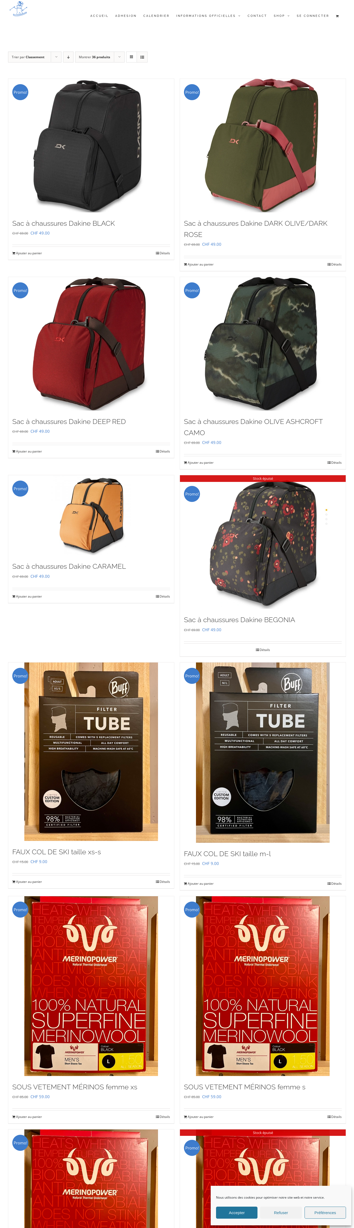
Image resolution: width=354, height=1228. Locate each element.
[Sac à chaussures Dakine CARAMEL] (91, 515)
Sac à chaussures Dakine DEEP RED (69, 422)
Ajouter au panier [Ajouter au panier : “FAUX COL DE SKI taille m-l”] (201, 883)
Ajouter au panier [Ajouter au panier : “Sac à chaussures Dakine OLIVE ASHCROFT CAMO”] (201, 462)
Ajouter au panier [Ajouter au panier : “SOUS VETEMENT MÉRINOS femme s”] (201, 1116)
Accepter (237, 1212)
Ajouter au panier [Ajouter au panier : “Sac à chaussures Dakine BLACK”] (29, 253)
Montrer (94, 57)
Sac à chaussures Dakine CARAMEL (69, 566)
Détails (165, 253)
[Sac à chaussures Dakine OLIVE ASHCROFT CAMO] (263, 344)
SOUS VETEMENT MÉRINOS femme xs (74, 1087)
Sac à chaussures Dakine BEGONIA (239, 620)
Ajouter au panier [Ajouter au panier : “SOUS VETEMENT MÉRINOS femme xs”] (29, 1116)
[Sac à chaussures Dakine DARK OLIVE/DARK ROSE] (263, 145)
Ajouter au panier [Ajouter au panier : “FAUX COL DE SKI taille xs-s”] (29, 881)
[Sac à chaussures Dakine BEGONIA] (263, 542)
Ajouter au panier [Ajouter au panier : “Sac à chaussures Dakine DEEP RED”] (29, 451)
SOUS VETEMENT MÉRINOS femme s (244, 1087)
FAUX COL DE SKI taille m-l (227, 854)
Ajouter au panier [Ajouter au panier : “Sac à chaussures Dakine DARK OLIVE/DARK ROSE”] (201, 264)
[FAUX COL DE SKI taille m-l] (263, 752)
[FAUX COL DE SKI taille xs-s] (91, 751)
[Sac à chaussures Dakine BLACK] (91, 145)
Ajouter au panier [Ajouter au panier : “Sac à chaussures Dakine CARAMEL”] (29, 596)
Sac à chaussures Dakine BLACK (63, 223)
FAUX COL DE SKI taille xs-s (56, 852)
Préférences (325, 1212)
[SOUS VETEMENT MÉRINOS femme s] (263, 986)
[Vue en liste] (142, 57)
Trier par (28, 57)
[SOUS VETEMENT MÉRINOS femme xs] (91, 986)
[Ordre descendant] (68, 57)
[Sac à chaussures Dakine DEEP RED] (91, 344)
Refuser (281, 1212)
